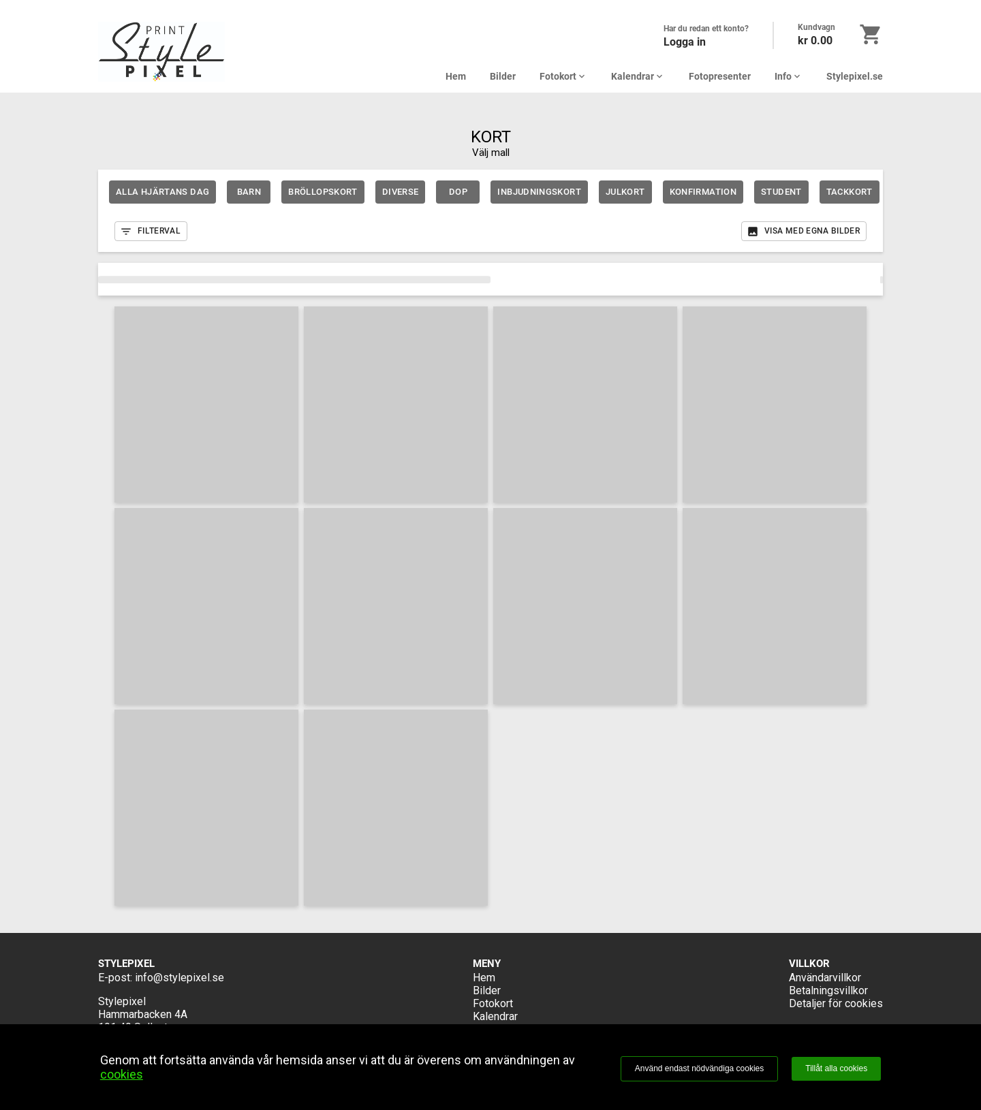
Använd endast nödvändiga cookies (699, 1068)
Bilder (503, 76)
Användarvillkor (825, 977)
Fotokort (563, 76)
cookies (121, 1074)
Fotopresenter (720, 76)
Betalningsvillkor (828, 990)
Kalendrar (638, 76)
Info (789, 76)
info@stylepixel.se (179, 977)
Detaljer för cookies (836, 1003)
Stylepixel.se (854, 76)
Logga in (685, 41)
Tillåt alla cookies (836, 1068)
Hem (456, 76)
